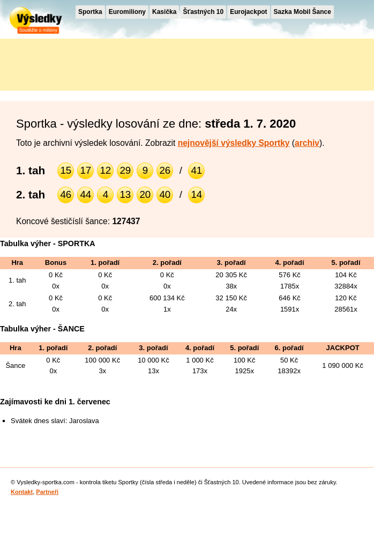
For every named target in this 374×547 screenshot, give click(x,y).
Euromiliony (127, 12)
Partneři (47, 492)
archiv (307, 142)
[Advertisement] (96, 63)
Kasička (164, 12)
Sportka (90, 12)
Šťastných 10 (203, 12)
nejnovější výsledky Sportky (234, 142)
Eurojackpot (248, 12)
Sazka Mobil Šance (302, 12)
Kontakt (22, 492)
